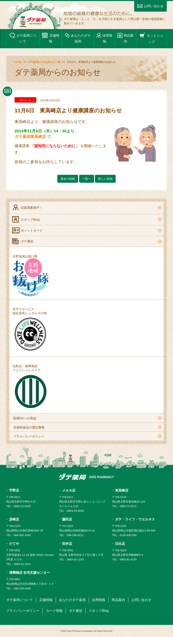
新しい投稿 (105, 178)
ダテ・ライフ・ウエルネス (135, 519)
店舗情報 (50, 38)
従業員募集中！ (87, 207)
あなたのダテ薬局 (78, 38)
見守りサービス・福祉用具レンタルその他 (30, 330)
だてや (14, 543)
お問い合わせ (150, 6)
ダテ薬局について (23, 38)
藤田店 (67, 519)
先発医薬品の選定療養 (87, 427)
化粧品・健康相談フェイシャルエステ (30, 387)
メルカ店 (68, 490)
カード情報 (54, 610)
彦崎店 (14, 519)
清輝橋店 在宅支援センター (29, 572)
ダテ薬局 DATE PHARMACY (86, 476)
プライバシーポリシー (87, 436)
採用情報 (104, 38)
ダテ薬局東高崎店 (30, 136)
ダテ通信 (87, 241)
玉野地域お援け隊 (30, 276)
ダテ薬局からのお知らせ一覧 (44, 62)
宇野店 (14, 490)
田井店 (67, 543)
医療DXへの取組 (87, 418)
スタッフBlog (87, 219)
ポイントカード (87, 230)
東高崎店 (121, 490)
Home (18, 62)
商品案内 (125, 38)
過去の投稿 (67, 178)
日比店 (120, 543)
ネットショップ (151, 38)
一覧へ (86, 178)
